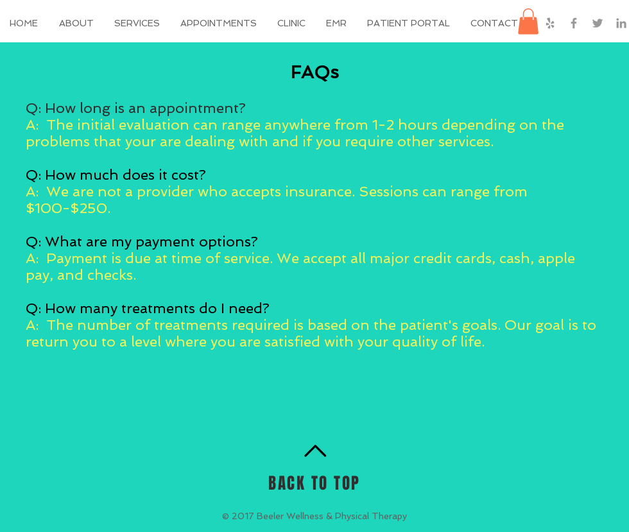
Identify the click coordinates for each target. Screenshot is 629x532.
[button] (409, 23)
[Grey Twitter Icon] (597, 23)
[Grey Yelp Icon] (550, 23)
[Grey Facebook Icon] (574, 23)
